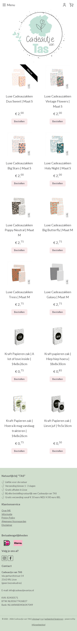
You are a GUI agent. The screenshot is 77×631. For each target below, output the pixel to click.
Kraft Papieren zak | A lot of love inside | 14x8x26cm (19, 359)
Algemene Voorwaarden (14, 521)
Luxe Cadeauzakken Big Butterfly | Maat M (57, 227)
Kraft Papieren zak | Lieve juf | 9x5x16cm (58, 423)
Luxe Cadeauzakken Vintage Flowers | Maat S (57, 101)
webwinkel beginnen (54, 619)
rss (42, 619)
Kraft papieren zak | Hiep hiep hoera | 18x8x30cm (57, 359)
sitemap (35, 619)
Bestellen (19, 121)
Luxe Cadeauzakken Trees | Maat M (19, 294)
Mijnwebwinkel (38, 624)
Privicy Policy (8, 517)
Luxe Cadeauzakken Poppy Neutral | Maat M (19, 230)
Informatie (7, 514)
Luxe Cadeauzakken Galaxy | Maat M (57, 294)
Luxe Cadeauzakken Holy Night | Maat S (57, 165)
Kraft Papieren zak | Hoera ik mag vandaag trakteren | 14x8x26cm (19, 428)
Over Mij (6, 510)
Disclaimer (7, 525)
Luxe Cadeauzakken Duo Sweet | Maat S (19, 98)
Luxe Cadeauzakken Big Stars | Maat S (19, 165)
